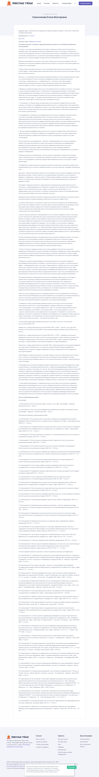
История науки (62, 742)
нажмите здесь (53, 772)
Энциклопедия (66, 3)
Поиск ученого (40, 739)
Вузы (59, 744)
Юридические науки (50, 14)
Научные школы (63, 739)
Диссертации (62, 750)
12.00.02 (32, 36)
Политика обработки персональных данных (20, 766)
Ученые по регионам (42, 744)
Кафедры (61, 747)
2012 (23, 38)
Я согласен (72, 767)
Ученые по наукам (41, 742)
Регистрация (84, 742)
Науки (39, 3)
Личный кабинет (85, 3)
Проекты (55, 3)
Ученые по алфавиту (42, 747)
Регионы (46, 3)
